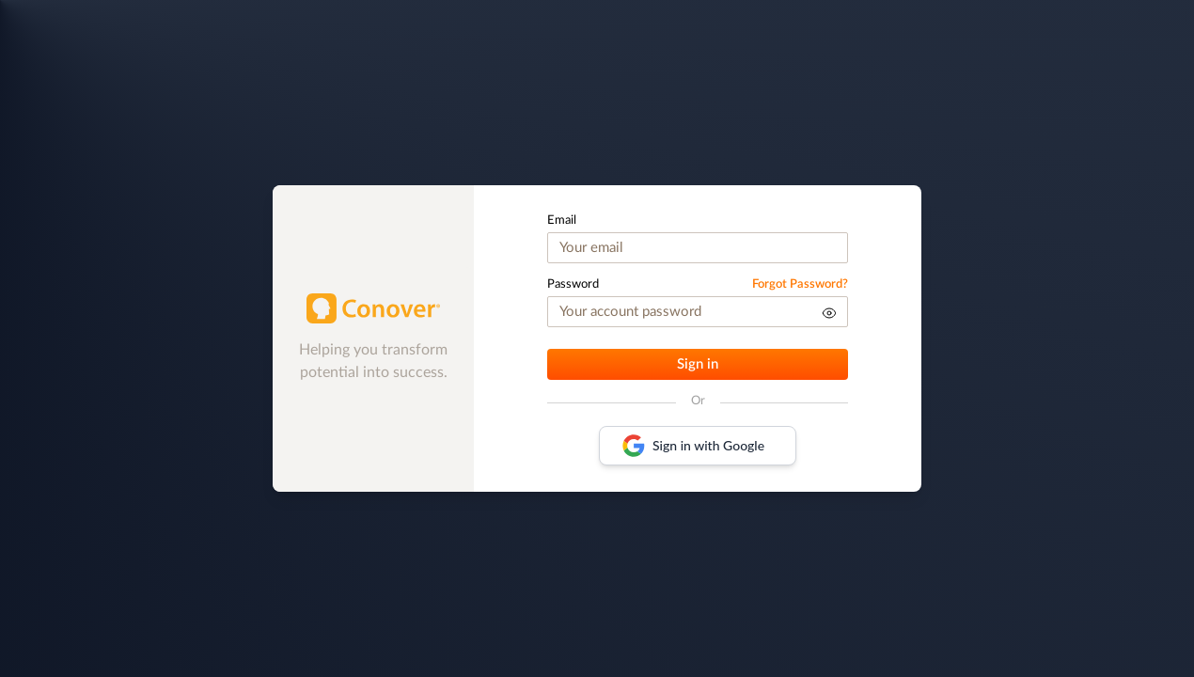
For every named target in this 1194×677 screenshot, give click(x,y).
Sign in (697, 364)
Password (573, 284)
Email (561, 220)
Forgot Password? (800, 284)
